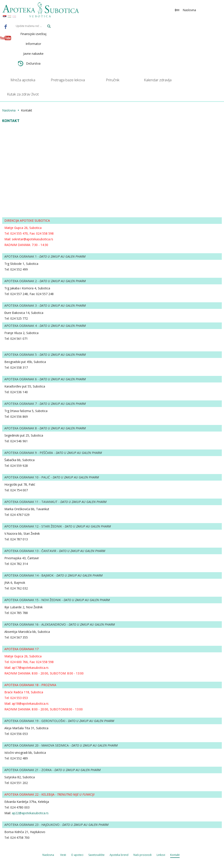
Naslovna (9, 110)
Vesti (63, 855)
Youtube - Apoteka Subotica (5, 38)
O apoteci (77, 855)
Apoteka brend (119, 855)
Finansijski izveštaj (33, 34)
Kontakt (175, 855)
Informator (33, 44)
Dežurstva (29, 63)
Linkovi (161, 855)
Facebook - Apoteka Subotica (5, 26)
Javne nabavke (33, 53)
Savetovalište (96, 855)
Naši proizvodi (142, 855)
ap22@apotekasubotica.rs (30, 813)
